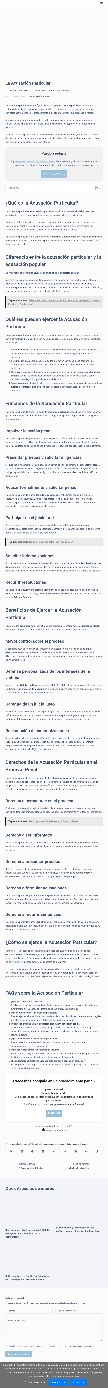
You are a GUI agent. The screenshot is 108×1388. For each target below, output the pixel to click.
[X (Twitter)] (21, 1152)
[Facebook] (10, 1152)
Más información (33, 1382)
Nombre (11, 1311)
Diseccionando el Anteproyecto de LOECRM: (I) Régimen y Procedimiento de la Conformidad (27, 1234)
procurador (17, 962)
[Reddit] (54, 1152)
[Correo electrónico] (86, 1152)
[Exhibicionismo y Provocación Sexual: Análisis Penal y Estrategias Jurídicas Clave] (79, 1209)
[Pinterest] (32, 1152)
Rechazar (58, 1382)
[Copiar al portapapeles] (97, 1152)
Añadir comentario (16, 1321)
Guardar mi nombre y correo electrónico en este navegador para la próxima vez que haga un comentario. (51, 1347)
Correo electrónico (67, 1311)
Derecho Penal (64, 91)
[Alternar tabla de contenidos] (96, 188)
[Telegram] (64, 1152)
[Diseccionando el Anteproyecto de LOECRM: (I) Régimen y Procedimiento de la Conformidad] (28, 1210)
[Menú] (101, 3)
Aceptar (78, 1382)
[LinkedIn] (43, 1152)
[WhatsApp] (75, 1152)
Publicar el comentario (18, 1355)
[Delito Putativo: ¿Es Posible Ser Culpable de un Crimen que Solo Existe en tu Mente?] (28, 1258)
